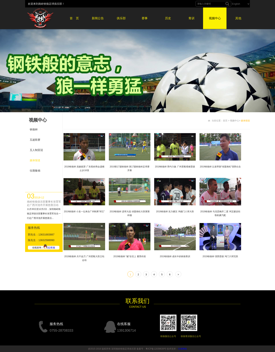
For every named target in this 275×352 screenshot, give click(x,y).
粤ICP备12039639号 (156, 349)
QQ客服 (49, 247)
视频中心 (215, 18)
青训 (191, 18)
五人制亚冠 (36, 150)
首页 (225, 120)
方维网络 (182, 349)
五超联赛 (35, 139)
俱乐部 (121, 18)
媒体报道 (35, 160)
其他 (238, 18)
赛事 (145, 18)
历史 (168, 18)
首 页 (74, 18)
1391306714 (126, 330)
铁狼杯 (34, 129)
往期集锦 (35, 170)
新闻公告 (98, 18)
